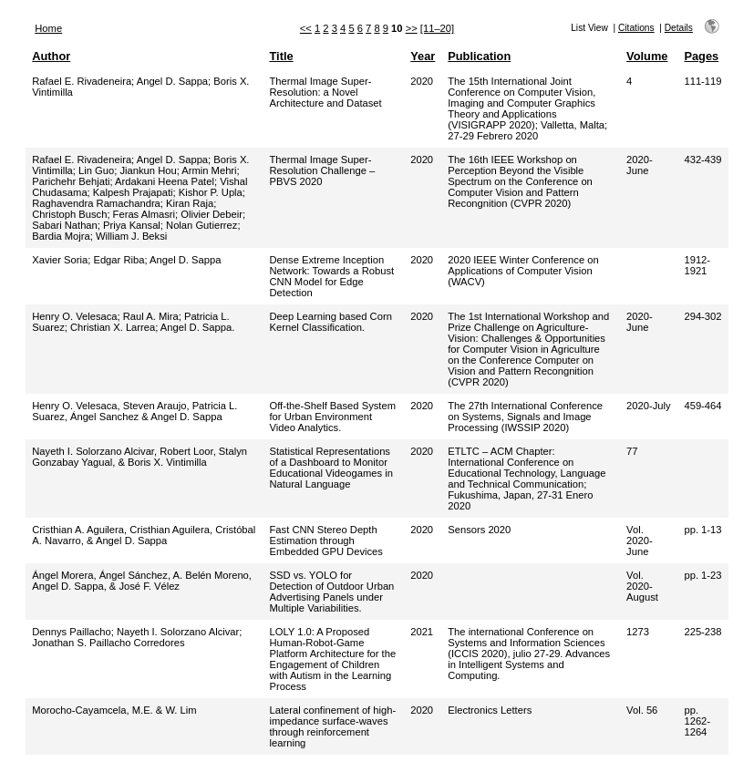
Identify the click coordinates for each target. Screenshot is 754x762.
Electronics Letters (490, 710)
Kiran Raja (189, 203)
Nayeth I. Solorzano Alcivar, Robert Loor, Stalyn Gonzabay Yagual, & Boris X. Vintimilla (139, 457)
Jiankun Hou (147, 170)
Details (679, 28)
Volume (646, 56)
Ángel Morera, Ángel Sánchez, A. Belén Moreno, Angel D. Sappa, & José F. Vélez (142, 581)
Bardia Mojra (60, 236)
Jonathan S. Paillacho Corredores (108, 642)
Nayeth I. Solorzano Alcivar (178, 631)
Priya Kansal (131, 225)
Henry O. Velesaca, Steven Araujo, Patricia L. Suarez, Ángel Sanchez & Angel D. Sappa (134, 411)
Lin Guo (96, 170)
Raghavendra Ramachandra (96, 203)
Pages (701, 56)
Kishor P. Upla (211, 192)
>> (412, 28)
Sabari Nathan (65, 225)
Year (422, 56)
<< (306, 28)
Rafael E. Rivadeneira (81, 81)
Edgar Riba (118, 259)
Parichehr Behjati (70, 181)
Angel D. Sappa (172, 81)
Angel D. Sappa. (197, 327)
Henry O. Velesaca (74, 316)
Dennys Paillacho (71, 631)
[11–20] (437, 28)
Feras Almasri (144, 214)
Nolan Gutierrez (201, 225)
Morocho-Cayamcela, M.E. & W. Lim (114, 710)
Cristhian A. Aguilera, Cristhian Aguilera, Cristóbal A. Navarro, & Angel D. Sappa (143, 535)
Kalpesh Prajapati (133, 192)
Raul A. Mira (151, 316)
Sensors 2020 (479, 529)
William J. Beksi (131, 236)
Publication (479, 56)
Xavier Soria (60, 259)
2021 (421, 631)
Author (51, 56)
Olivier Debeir (212, 214)
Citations (636, 28)
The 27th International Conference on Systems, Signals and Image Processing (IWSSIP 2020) (525, 416)
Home (48, 28)
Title (282, 56)
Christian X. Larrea (112, 327)
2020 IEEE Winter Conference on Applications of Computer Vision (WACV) (523, 270)
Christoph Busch (69, 214)
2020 (421, 81)
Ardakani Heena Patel (164, 181)
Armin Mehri (208, 170)
